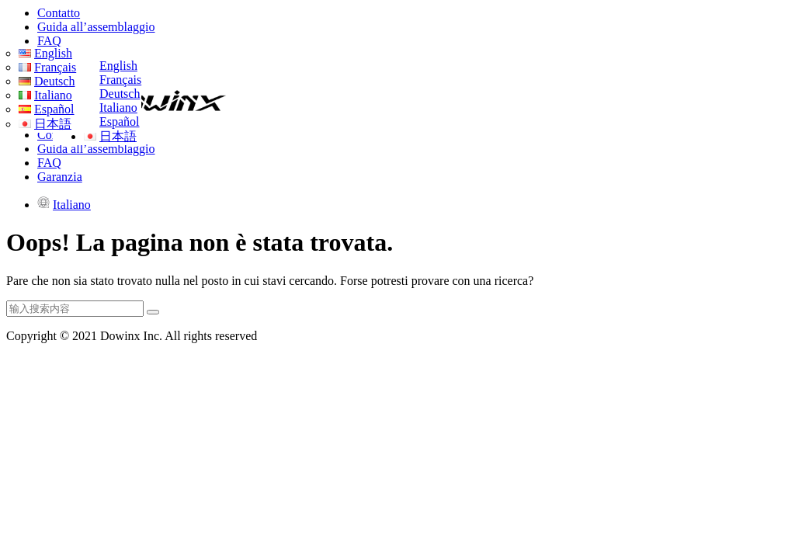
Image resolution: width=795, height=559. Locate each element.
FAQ (49, 40)
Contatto (58, 12)
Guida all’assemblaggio (96, 26)
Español (119, 121)
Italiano (118, 107)
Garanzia (59, 176)
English (118, 65)
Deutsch (119, 93)
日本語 (118, 136)
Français (120, 79)
